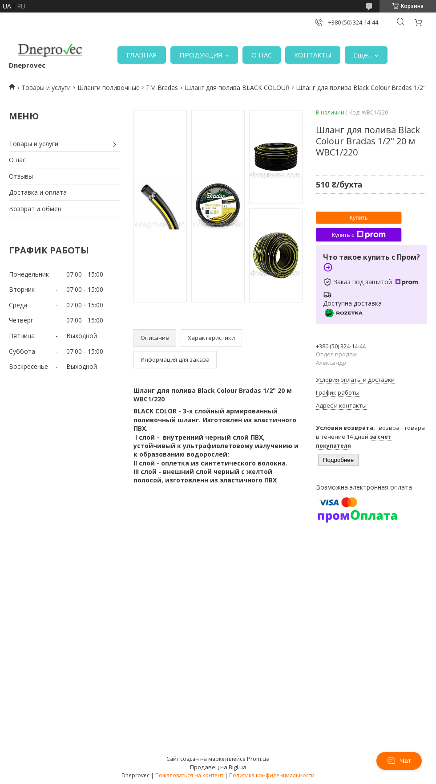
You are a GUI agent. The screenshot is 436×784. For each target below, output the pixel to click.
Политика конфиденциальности (272, 775)
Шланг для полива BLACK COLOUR (237, 87)
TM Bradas (162, 87)
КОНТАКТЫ (312, 54)
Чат (399, 761)
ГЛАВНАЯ (141, 54)
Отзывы (21, 176)
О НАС (261, 54)
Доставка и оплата (38, 192)
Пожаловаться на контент (189, 775)
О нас (17, 159)
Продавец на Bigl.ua (218, 767)
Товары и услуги (46, 87)
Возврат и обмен (35, 208)
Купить (358, 217)
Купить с (358, 235)
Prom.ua (258, 759)
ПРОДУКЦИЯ (200, 54)
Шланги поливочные (108, 87)
